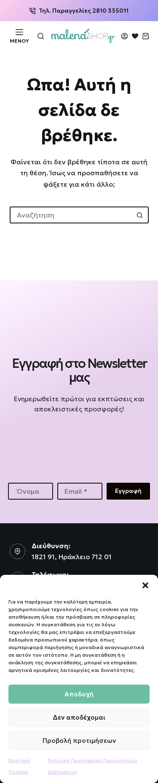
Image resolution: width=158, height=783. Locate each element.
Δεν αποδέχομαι (79, 717)
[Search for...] (71, 215)
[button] (145, 585)
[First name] (30, 491)
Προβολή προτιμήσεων (79, 741)
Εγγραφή (128, 491)
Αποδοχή (79, 694)
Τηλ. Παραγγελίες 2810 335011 (79, 10)
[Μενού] (19, 36)
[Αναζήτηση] (40, 36)
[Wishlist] (135, 36)
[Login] (124, 36)
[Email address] (79, 491)
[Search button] (140, 215)
